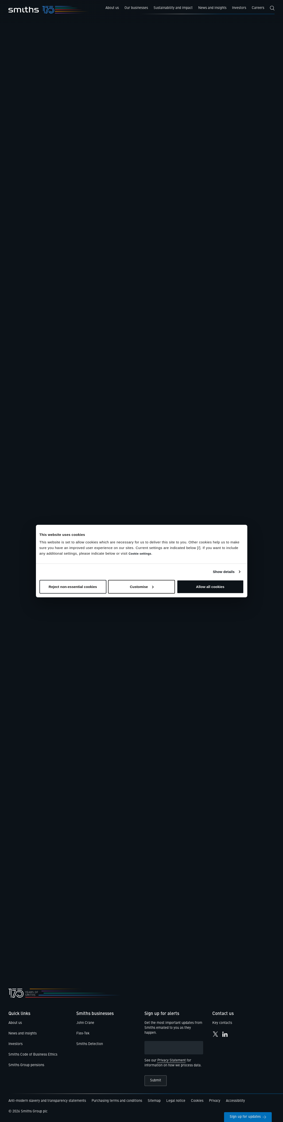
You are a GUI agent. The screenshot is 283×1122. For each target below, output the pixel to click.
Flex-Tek (82, 1033)
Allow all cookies (210, 586)
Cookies (197, 1101)
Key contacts (222, 1023)
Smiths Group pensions (26, 1065)
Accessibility (235, 1101)
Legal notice (175, 1101)
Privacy (214, 1101)
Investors (15, 1044)
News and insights (22, 1033)
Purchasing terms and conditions (117, 1101)
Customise (142, 586)
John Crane (85, 1023)
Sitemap (154, 1101)
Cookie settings (139, 553)
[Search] (272, 8)
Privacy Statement (171, 1060)
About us (15, 1023)
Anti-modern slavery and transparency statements (47, 1101)
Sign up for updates (248, 1117)
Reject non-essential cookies (73, 586)
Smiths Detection (89, 1044)
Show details (224, 572)
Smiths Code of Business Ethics (32, 1055)
